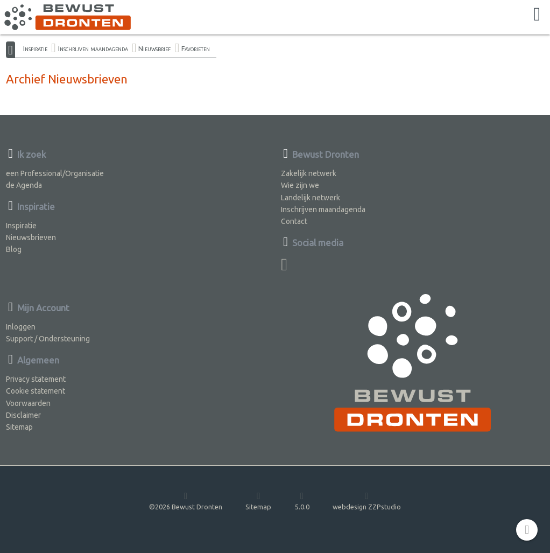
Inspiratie (35, 48)
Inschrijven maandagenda (93, 48)
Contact (294, 221)
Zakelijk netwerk (308, 173)
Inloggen (21, 327)
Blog (14, 249)
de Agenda (24, 185)
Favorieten (195, 48)
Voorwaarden (28, 403)
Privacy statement (36, 379)
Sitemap (19, 427)
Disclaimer (23, 415)
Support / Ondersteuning (48, 338)
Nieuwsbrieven (31, 237)
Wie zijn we (300, 185)
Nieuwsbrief (154, 48)
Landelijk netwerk (310, 197)
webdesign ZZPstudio (367, 500)
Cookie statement (35, 391)
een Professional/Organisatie (55, 173)
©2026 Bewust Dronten (185, 500)
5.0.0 (302, 500)
